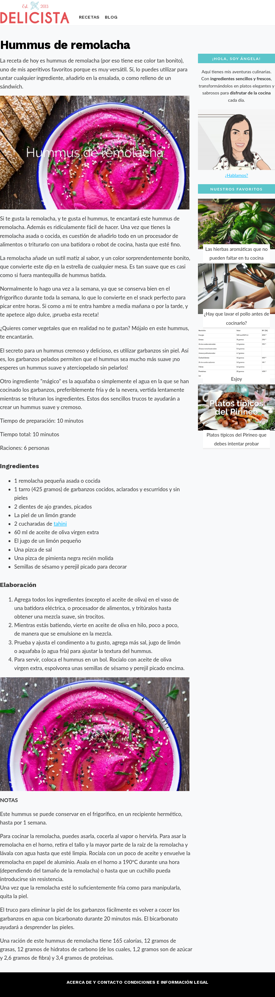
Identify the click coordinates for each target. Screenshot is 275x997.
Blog (111, 17)
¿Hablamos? (236, 175)
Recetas (89, 17)
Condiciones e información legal (166, 982)
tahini (60, 523)
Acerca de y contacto (95, 982)
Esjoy (236, 379)
